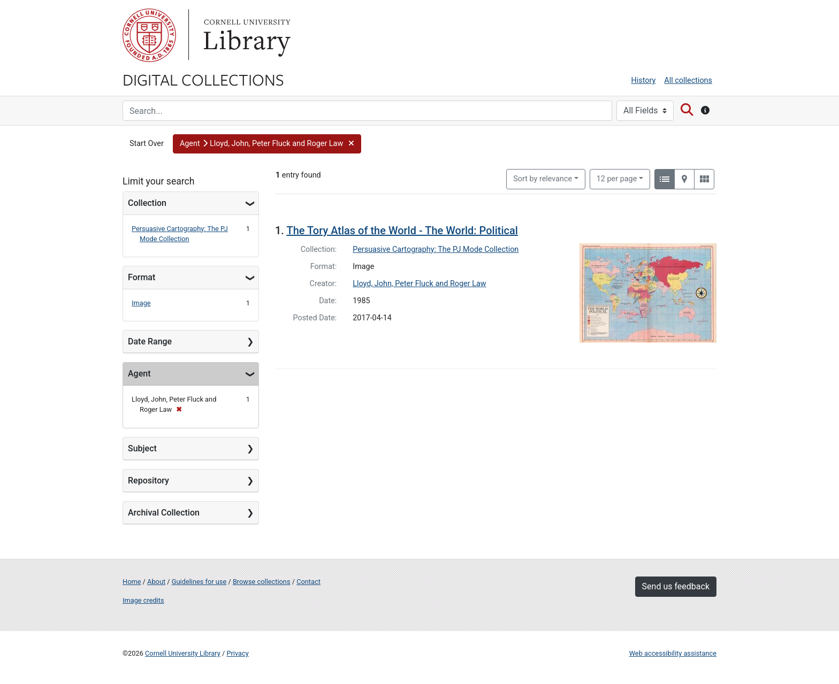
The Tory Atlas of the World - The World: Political (401, 230)
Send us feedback (676, 586)
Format (141, 277)
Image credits (143, 600)
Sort (542, 178)
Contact (308, 582)
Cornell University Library (182, 653)
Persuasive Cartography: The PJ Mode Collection (435, 249)
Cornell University (149, 35)
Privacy (237, 653)
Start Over (146, 143)
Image (141, 303)
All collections (688, 80)
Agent (139, 373)
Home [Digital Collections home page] (132, 582)
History (643, 80)
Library (245, 35)
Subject (142, 448)
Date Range (150, 341)
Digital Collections (203, 79)
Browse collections (262, 582)
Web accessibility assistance (672, 653)
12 (617, 178)
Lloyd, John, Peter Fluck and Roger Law (419, 283)
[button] (267, 143)
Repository (148, 480)
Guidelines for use (199, 582)
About (156, 582)
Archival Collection (164, 513)
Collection (147, 203)
